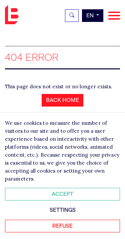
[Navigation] (114, 16)
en (90, 15)
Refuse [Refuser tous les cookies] (62, 226)
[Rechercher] (72, 15)
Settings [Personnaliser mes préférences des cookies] (63, 210)
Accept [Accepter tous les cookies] (62, 194)
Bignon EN (13, 14)
